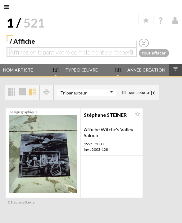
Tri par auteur (73, 92)
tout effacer (154, 52)
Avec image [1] (142, 92)
